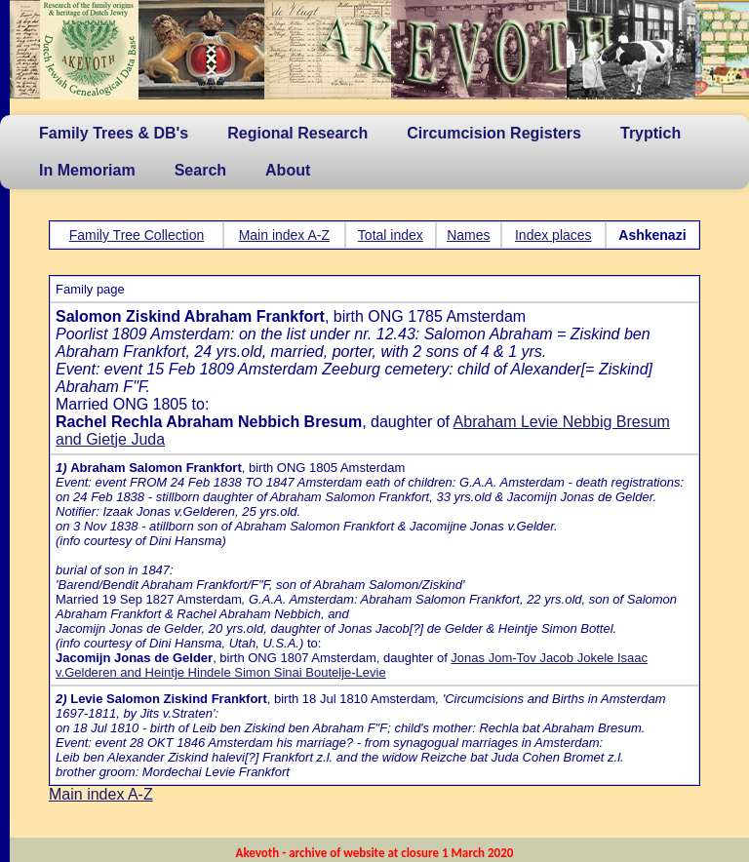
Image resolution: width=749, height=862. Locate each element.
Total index (390, 235)
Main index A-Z (284, 235)
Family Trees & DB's (113, 133)
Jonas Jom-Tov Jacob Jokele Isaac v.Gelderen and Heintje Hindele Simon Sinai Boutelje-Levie (352, 665)
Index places (553, 235)
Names (468, 235)
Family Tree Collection (137, 235)
